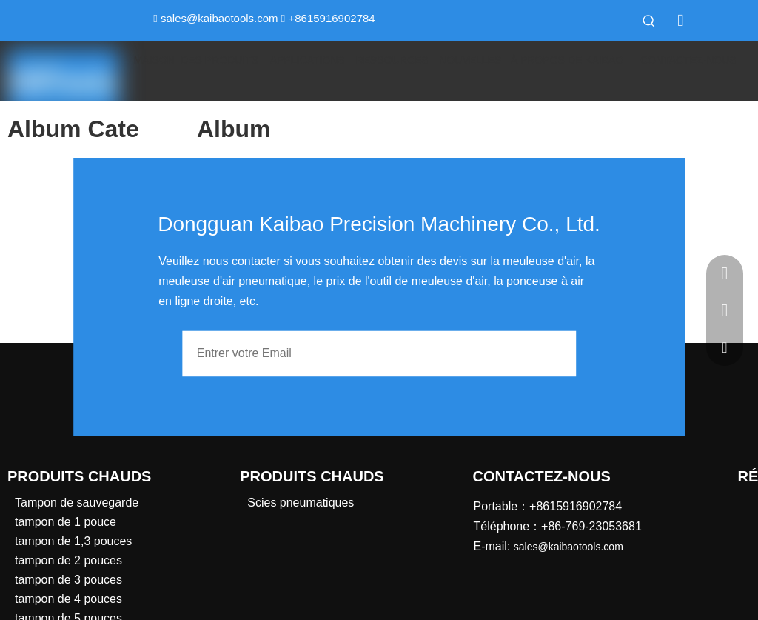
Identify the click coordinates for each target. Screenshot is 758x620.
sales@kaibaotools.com (219, 18)
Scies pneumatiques (300, 502)
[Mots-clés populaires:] (649, 20)
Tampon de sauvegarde (76, 502)
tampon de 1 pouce (65, 522)
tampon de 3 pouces (68, 579)
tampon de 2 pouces (68, 560)
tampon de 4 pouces (68, 599)
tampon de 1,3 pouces (73, 541)
